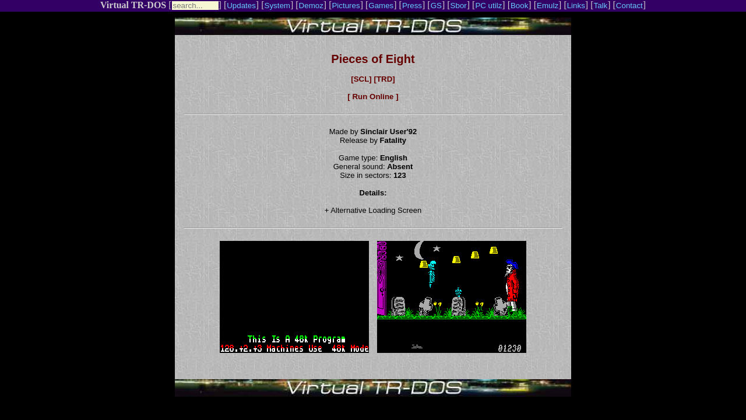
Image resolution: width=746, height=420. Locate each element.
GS (436, 5)
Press (412, 5)
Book (519, 5)
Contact (629, 5)
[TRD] (384, 79)
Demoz (311, 5)
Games (380, 5)
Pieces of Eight (372, 58)
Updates (241, 5)
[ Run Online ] (372, 96)
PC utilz (488, 5)
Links (576, 5)
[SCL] (361, 79)
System (277, 5)
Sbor (459, 5)
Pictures (346, 5)
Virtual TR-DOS (133, 5)
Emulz (547, 5)
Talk (600, 5)
